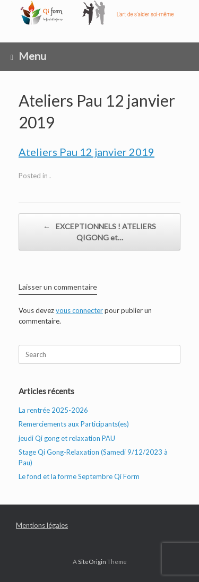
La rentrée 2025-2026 (53, 410)
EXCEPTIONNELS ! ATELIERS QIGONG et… (99, 231)
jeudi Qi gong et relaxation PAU (67, 438)
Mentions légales (42, 525)
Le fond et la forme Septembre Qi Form (79, 476)
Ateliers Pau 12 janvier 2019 (86, 151)
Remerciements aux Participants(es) (74, 424)
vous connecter (79, 310)
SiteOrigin (92, 561)
